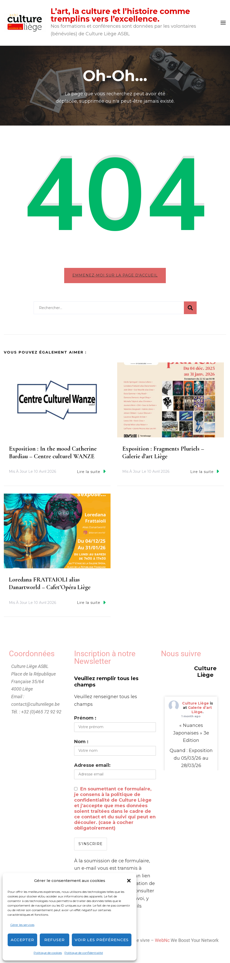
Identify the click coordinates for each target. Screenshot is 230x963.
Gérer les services (22, 925)
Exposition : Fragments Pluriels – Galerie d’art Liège (163, 454)
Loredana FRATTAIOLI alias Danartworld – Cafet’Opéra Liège (49, 585)
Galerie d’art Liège (200, 711)
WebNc (162, 942)
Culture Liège (195, 705)
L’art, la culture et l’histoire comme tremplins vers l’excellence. (120, 15)
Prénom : (85, 720)
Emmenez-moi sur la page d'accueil (115, 275)
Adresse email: (92, 767)
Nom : (81, 743)
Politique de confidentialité (83, 953)
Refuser (54, 939)
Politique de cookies (48, 953)
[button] (128, 880)
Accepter (22, 939)
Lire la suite (91, 473)
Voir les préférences (102, 939)
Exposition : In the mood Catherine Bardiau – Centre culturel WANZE (53, 454)
